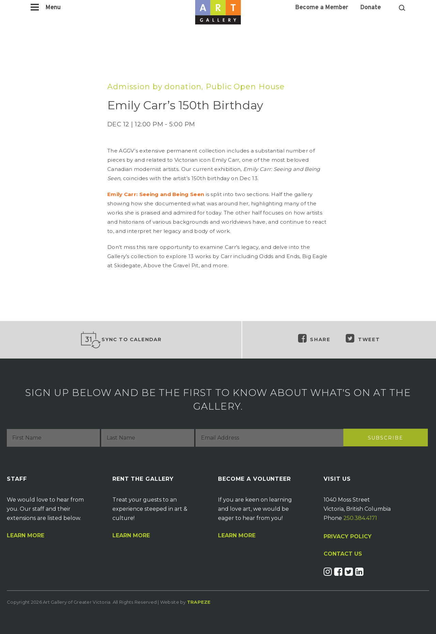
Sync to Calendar (121, 339)
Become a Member (321, 8)
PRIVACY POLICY (348, 536)
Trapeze (199, 602)
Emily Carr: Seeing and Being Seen (155, 194)
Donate (370, 8)
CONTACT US (343, 554)
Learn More (25, 535)
